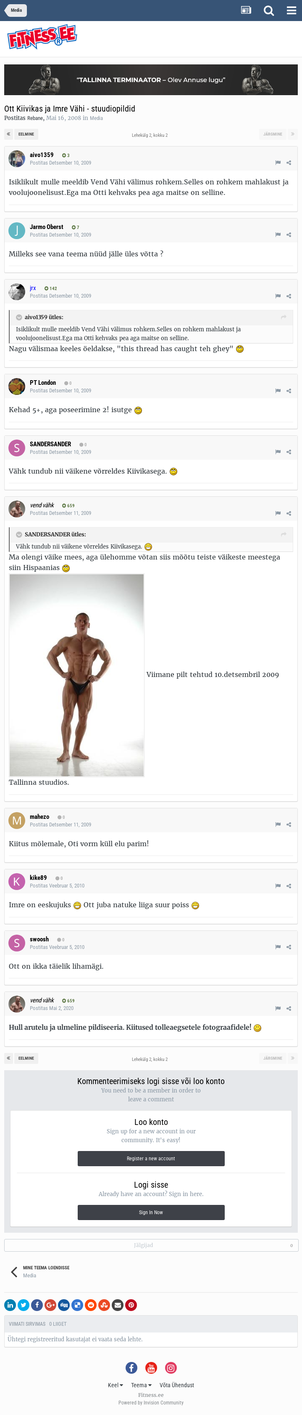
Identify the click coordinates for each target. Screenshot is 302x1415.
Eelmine (26, 134)
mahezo (39, 817)
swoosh (39, 939)
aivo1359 (42, 155)
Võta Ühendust (177, 1385)
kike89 (38, 878)
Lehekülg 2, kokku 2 (151, 135)
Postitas (60, 163)
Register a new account (151, 1159)
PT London (43, 382)
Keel (115, 1385)
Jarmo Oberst (46, 227)
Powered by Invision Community (151, 1403)
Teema (141, 1385)
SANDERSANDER (50, 444)
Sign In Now (151, 1212)
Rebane (35, 118)
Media (96, 118)
